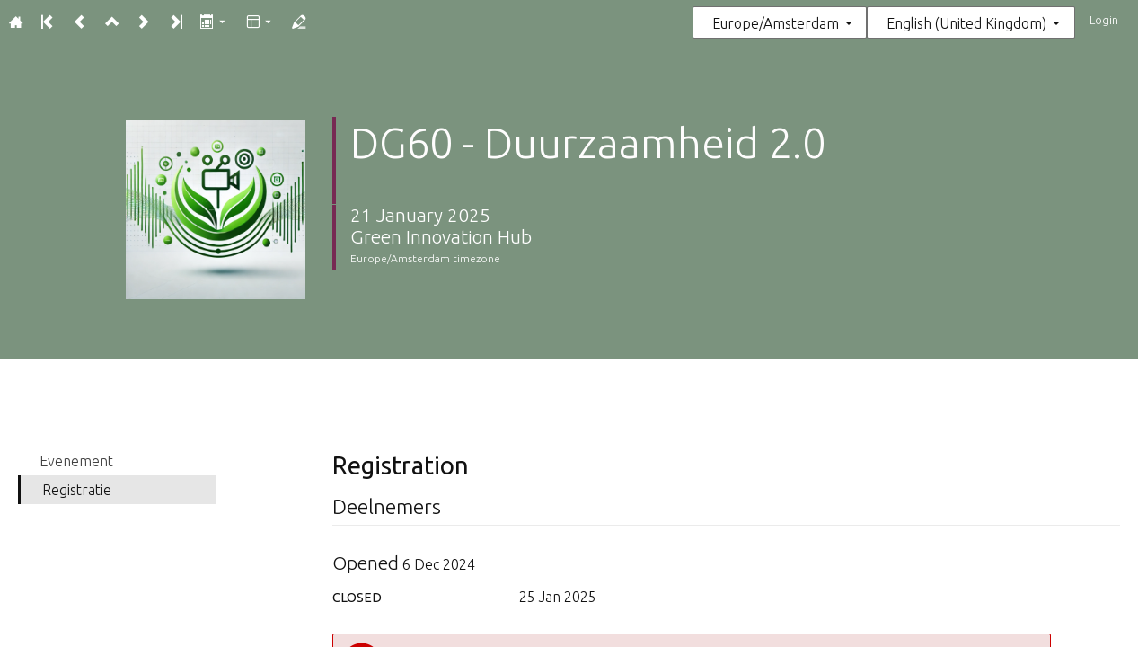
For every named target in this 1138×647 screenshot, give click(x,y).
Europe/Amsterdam (775, 23)
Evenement (76, 461)
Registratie (76, 490)
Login (1103, 19)
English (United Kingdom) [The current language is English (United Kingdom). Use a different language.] (966, 23)
